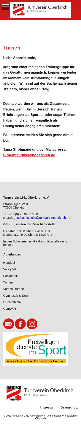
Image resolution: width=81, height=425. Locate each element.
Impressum (47, 407)
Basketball (10, 276)
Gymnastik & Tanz (15, 295)
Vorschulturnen (13, 289)
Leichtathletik (12, 302)
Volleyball (9, 269)
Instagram (32, 323)
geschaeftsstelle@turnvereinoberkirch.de (42, 217)
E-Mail (8, 323)
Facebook (20, 323)
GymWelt (9, 308)
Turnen (8, 282)
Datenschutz (69, 407)
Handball (9, 262)
